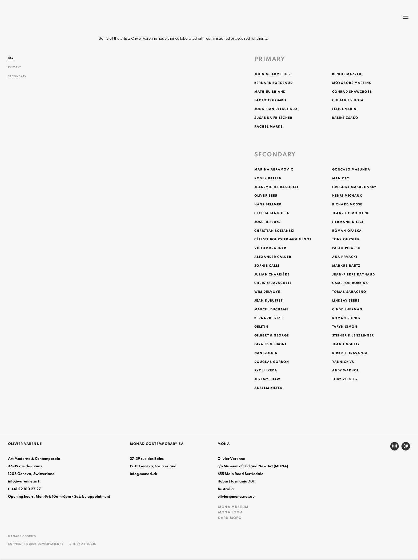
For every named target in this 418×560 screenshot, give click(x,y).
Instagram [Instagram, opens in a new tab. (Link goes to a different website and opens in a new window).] (394, 446)
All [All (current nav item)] (10, 57)
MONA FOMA (230, 512)
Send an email (405, 446)
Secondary (17, 76)
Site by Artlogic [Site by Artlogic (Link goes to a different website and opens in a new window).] (83, 544)
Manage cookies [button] (22, 536)
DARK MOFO (230, 518)
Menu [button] (405, 17)
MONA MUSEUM (233, 507)
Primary (14, 67)
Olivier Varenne (32, 17)
